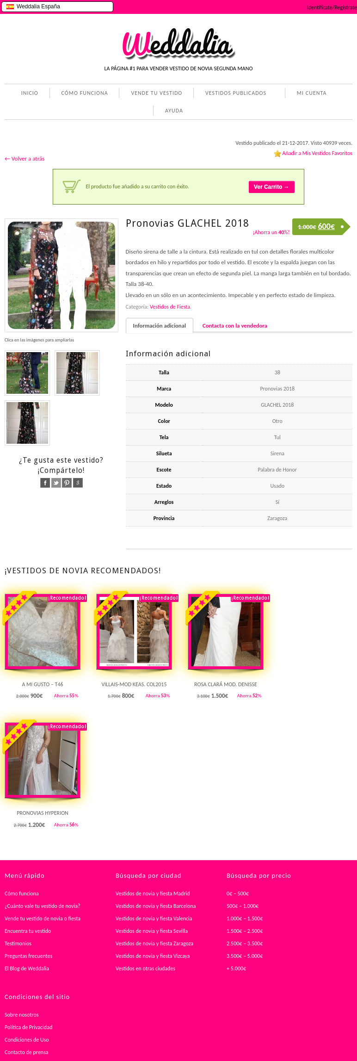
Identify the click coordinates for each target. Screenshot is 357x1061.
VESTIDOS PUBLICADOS (234, 94)
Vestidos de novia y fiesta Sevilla (152, 931)
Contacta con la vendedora (235, 325)
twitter (56, 483)
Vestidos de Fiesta (170, 307)
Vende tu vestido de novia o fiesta (42, 918)
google (78, 483)
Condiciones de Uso (27, 1039)
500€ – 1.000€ (243, 906)
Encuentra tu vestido (28, 931)
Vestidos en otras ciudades (145, 968)
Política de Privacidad (28, 1027)
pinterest (67, 483)
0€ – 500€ (238, 893)
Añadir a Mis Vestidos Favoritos (317, 153)
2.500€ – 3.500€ (245, 943)
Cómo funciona (22, 893)
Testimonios (18, 943)
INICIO (29, 93)
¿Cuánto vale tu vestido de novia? (42, 906)
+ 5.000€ (236, 968)
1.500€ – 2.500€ (245, 931)
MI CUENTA (310, 94)
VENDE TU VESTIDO (156, 93)
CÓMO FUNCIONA (85, 93)
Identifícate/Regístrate (332, 7)
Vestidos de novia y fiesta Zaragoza (154, 943)
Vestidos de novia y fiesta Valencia (154, 918)
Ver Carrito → (271, 187)
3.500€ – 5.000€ (245, 956)
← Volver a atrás (24, 158)
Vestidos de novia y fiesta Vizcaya (153, 956)
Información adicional (159, 325)
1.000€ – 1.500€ (245, 918)
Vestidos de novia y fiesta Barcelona (156, 906)
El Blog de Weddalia (27, 968)
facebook (45, 483)
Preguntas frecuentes (28, 956)
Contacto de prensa (27, 1052)
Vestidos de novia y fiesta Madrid (153, 893)
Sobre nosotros (22, 1014)
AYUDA (172, 111)
